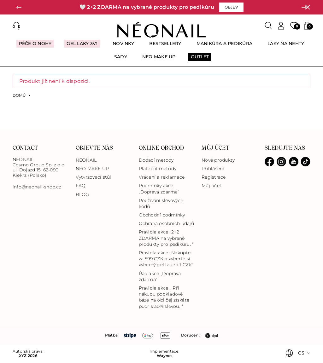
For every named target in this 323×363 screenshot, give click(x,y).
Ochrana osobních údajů (166, 223)
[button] (19, 7)
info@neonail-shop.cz (37, 187)
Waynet (164, 356)
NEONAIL (86, 160)
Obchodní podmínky (162, 215)
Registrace (214, 177)
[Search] (268, 26)
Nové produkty (218, 160)
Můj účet (211, 185)
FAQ (81, 185)
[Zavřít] (307, 7)
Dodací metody (156, 160)
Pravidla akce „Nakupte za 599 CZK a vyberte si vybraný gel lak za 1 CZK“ (166, 259)
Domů (19, 95)
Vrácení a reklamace (162, 177)
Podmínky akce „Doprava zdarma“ (159, 188)
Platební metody (158, 168)
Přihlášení (213, 168)
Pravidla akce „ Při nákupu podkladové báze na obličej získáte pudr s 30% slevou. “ (164, 297)
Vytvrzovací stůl (93, 177)
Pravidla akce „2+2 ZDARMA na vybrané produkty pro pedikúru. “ (166, 238)
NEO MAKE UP (92, 168)
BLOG (82, 194)
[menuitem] (35, 46)
